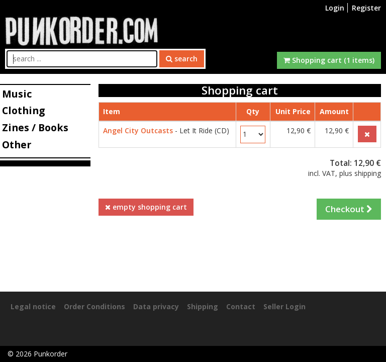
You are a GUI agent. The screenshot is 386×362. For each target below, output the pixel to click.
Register (366, 8)
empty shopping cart (146, 207)
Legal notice (33, 306)
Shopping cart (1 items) (328, 60)
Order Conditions (94, 306)
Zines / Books (35, 127)
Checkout (348, 209)
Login (334, 8)
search (182, 58)
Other (16, 144)
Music (17, 94)
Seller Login (284, 306)
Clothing (23, 110)
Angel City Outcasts (138, 130)
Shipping (202, 306)
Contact (240, 306)
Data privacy (156, 306)
